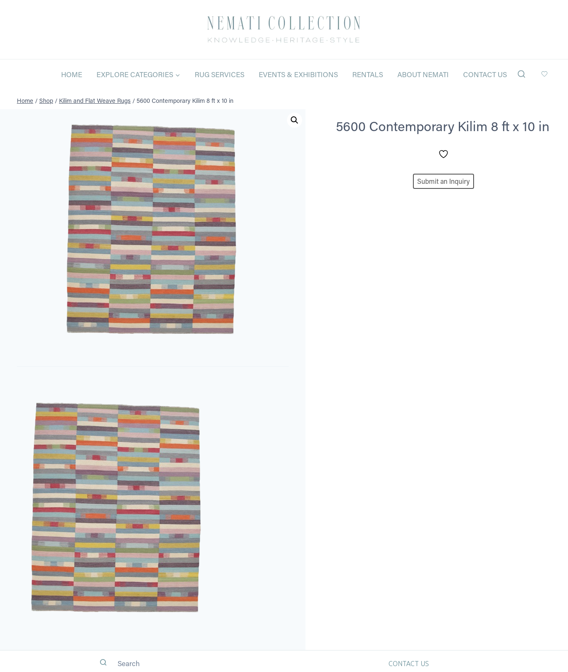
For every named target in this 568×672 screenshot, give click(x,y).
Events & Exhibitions (298, 74)
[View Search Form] (521, 74)
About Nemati (423, 74)
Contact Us (485, 74)
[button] (294, 120)
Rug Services (219, 74)
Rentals (367, 74)
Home (71, 74)
